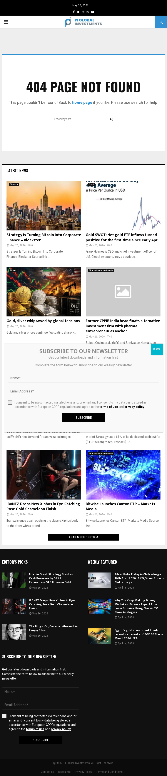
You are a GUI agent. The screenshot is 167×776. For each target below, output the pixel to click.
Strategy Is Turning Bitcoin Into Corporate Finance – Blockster (44, 237)
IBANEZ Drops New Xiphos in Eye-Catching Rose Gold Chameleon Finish (43, 506)
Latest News (17, 170)
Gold (91, 184)
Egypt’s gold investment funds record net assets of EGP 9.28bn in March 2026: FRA (139, 634)
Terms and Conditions (109, 771)
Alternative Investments (101, 270)
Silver (13, 270)
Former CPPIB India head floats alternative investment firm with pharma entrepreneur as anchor (123, 326)
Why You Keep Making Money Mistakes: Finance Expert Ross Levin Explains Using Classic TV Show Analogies (136, 606)
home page (82, 102)
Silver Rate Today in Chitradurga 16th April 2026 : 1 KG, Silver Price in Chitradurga (139, 578)
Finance (14, 184)
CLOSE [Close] (157, 349)
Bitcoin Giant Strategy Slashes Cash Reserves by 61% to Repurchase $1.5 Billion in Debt (51, 578)
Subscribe (41, 740)
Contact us (47, 771)
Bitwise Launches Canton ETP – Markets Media (120, 506)
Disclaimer (64, 771)
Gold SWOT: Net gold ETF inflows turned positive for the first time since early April (123, 237)
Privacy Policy (83, 771)
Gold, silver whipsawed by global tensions (43, 321)
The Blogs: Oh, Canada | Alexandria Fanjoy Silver (53, 628)
